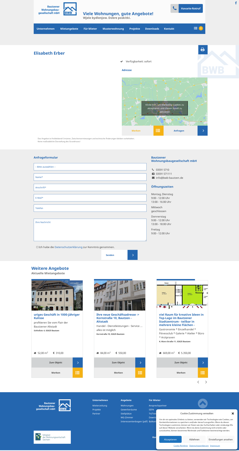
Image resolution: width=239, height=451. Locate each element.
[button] (232, 413)
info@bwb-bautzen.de (169, 178)
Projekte (134, 28)
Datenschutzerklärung (199, 445)
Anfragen (188, 131)
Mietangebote (69, 28)
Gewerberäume (129, 410)
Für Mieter (90, 28)
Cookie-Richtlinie (181, 445)
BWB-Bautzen (53, 415)
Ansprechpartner (158, 406)
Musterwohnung (113, 28)
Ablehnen (194, 439)
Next (206, 382)
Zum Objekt (64, 363)
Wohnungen (127, 406)
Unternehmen (46, 28)
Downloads (152, 28)
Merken (145, 131)
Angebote (126, 401)
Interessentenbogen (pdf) (134, 422)
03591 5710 (162, 170)
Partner (96, 414)
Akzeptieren (170, 439)
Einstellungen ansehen (221, 439)
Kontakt (169, 28)
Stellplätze (126, 414)
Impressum (215, 445)
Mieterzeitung (99, 406)
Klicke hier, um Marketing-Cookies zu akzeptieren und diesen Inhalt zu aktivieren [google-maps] (164, 108)
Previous (198, 382)
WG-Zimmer (127, 418)
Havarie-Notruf (186, 8)
